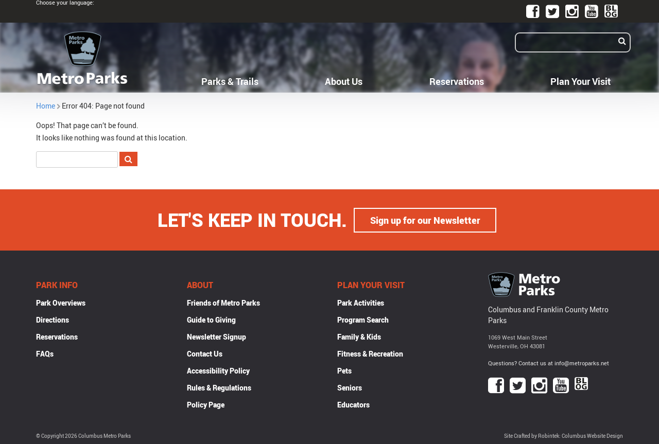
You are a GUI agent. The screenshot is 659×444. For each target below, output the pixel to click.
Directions (52, 319)
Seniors (349, 387)
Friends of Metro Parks (223, 302)
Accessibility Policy (218, 370)
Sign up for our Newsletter (425, 220)
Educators (353, 404)
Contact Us (204, 353)
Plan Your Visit (580, 81)
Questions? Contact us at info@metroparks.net (548, 363)
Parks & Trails (229, 81)
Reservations (456, 81)
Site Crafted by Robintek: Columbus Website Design (563, 435)
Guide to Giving (211, 319)
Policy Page (205, 404)
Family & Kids (359, 336)
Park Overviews (60, 302)
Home (45, 106)
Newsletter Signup (216, 336)
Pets (344, 370)
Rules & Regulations (219, 387)
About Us (343, 81)
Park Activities (360, 302)
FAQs (45, 353)
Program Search (363, 319)
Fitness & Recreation (370, 353)
